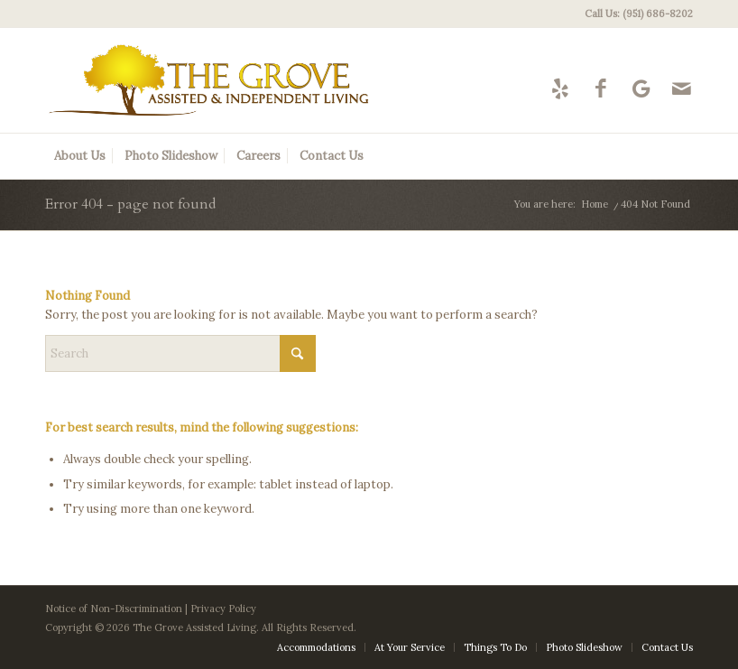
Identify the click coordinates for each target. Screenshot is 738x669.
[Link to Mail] (681, 88)
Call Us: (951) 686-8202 (639, 13)
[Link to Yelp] (560, 88)
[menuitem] (634, 13)
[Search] (180, 353)
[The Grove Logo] (209, 80)
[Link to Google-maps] (641, 88)
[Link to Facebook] (600, 88)
